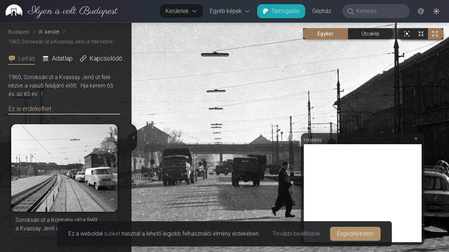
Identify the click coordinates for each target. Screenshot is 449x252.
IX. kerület (49, 32)
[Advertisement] (363, 193)
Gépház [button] (321, 11)
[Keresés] (379, 11)
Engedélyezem (355, 233)
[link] (59, 11)
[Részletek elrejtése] (133, 138)
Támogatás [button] (281, 11)
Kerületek (181, 11)
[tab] (23, 58)
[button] (421, 11)
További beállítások (296, 233)
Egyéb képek (230, 11)
